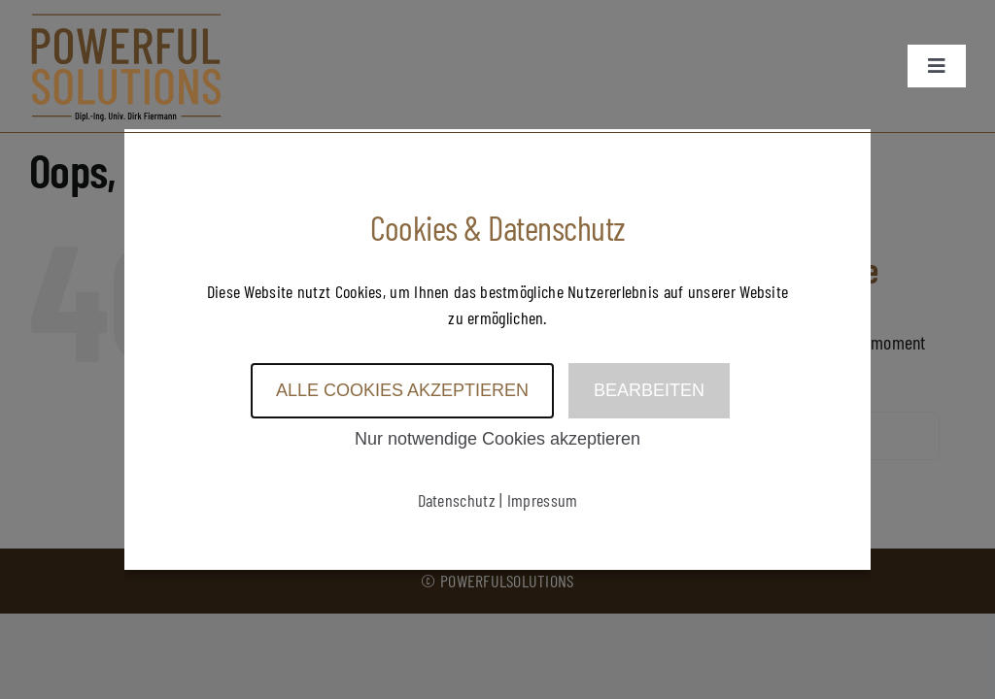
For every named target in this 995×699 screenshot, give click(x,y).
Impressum (542, 500)
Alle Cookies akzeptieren (402, 390)
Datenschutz (457, 500)
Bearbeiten (649, 390)
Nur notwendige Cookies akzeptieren (497, 439)
